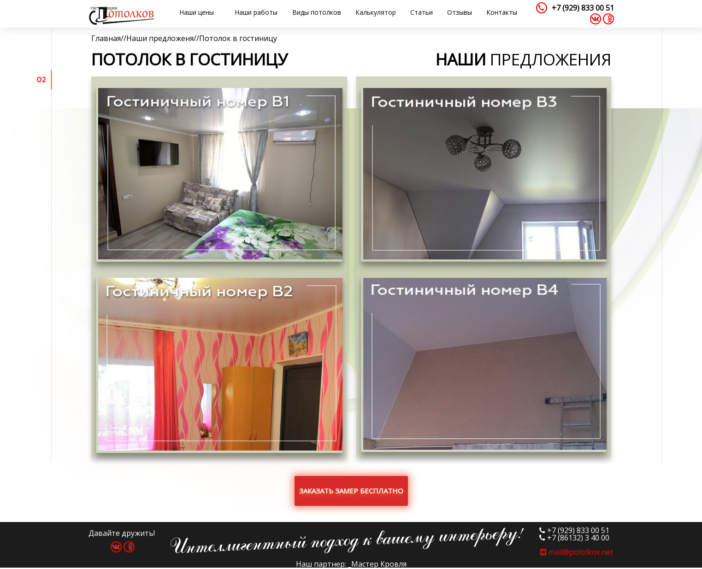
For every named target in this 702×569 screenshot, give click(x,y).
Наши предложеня (160, 38)
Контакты (501, 12)
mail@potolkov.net (576, 552)
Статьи (421, 12)
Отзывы (459, 12)
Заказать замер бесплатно (351, 490)
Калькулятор (375, 12)
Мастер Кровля (379, 564)
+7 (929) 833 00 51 (583, 8)
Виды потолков (316, 12)
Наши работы (256, 12)
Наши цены (196, 12)
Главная (106, 38)
